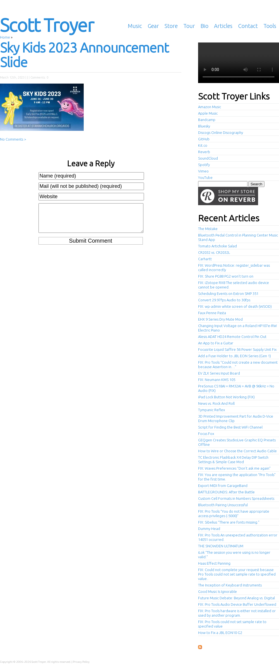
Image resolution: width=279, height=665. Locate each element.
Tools (269, 26)
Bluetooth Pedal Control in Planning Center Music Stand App (238, 237)
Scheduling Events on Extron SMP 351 (228, 293)
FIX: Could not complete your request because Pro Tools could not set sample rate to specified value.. (237, 574)
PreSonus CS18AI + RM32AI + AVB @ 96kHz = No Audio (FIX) (236, 388)
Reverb (204, 152)
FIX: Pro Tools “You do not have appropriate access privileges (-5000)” (233, 513)
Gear (153, 26)
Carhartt (205, 259)
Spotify (204, 165)
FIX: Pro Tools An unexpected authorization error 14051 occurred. (237, 537)
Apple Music (208, 113)
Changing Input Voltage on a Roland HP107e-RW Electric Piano (237, 328)
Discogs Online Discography (220, 132)
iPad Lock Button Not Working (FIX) (226, 397)
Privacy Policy (81, 661)
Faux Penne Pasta (212, 313)
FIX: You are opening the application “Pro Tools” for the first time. (237, 477)
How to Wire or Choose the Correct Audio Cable (237, 451)
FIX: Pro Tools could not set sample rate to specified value (232, 624)
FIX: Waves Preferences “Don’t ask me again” (234, 468)
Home (5, 37)
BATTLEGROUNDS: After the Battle (226, 492)
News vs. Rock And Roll (216, 403)
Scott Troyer (46, 25)
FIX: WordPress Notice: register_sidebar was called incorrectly (234, 267)
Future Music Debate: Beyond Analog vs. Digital (236, 598)
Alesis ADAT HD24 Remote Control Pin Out (232, 337)
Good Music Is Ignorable (217, 591)
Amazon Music (209, 107)
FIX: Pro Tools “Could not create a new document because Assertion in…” (238, 364)
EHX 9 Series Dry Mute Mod (220, 319)
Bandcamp (206, 120)
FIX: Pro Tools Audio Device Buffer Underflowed (237, 604)
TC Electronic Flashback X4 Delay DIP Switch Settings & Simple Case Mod (233, 459)
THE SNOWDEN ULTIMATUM (220, 546)
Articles (223, 26)
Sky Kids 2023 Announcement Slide (84, 54)
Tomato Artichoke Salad (217, 246)
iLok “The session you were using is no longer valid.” (234, 554)
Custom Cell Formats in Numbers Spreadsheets (236, 498)
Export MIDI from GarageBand (222, 485)
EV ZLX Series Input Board (219, 373)
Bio (204, 26)
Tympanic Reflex (211, 410)
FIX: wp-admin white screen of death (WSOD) (235, 306)
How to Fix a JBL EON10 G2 (220, 633)
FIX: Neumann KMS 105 (216, 380)
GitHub (204, 139)
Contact (248, 26)
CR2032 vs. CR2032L (214, 252)
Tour (189, 26)
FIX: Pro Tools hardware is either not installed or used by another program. (237, 613)
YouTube (205, 177)
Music (135, 26)
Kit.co (202, 145)
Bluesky (204, 126)
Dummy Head (209, 529)
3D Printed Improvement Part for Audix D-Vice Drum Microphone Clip (235, 418)
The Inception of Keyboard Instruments (230, 585)
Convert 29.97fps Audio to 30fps (224, 300)
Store (171, 26)
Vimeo (203, 171)
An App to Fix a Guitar (215, 343)
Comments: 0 (39, 77)
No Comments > (13, 139)
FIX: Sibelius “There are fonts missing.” (228, 522)
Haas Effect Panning (214, 563)
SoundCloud (208, 158)
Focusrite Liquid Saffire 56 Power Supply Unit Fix (237, 349)
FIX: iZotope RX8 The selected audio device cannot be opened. (233, 285)
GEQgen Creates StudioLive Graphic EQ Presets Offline (237, 442)
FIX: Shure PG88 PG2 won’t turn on (225, 276)
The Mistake (208, 229)
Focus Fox (206, 434)
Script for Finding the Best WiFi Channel (230, 427)
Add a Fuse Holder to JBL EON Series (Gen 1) (234, 356)
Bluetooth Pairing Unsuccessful (223, 505)
